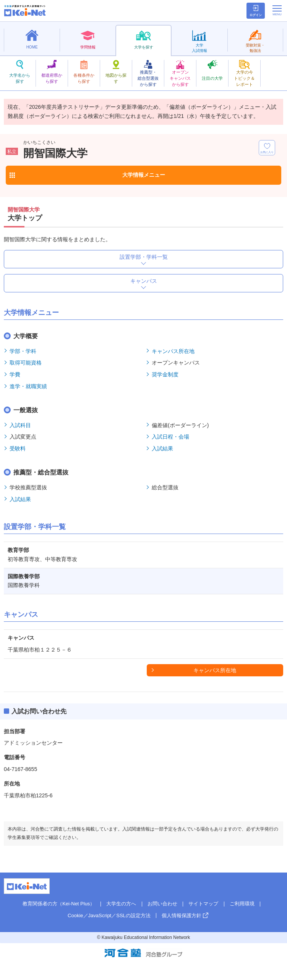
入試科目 (20, 425)
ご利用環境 (242, 904)
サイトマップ (203, 904)
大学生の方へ (121, 904)
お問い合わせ (162, 904)
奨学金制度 (165, 374)
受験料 (18, 448)
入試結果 (162, 448)
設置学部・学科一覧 (144, 257)
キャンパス (143, 281)
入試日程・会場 (170, 437)
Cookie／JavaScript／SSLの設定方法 (109, 915)
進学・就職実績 (28, 386)
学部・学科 (23, 351)
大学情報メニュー (143, 175)
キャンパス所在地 (173, 351)
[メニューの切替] (277, 10)
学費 (15, 374)
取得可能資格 (26, 363)
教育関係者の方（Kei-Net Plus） (59, 904)
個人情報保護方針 (181, 915)
